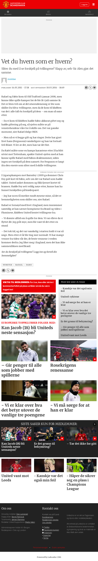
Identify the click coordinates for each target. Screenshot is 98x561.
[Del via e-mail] (94, 88)
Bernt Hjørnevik (18, 517)
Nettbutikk (88, 14)
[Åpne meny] (93, 4)
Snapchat (47, 535)
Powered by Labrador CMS (49, 557)
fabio (29, 265)
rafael (19, 265)
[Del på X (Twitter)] (90, 88)
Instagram (48, 533)
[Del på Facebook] (86, 88)
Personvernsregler (40, 548)
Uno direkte (47, 523)
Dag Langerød (22, 514)
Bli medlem (7, 14)
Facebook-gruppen (51, 530)
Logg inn (84, 5)
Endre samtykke (58, 548)
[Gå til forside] (14, 4)
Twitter (47, 527)
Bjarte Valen (30, 522)
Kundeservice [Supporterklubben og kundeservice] (47, 517)
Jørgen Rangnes (18, 519)
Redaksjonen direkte (50, 520)
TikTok (45, 538)
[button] (95, 424)
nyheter (7, 265)
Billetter (48, 14)
